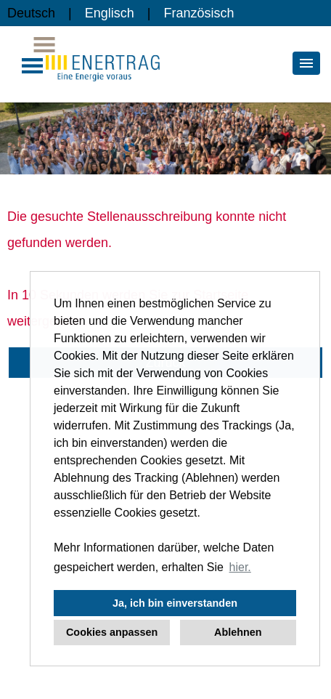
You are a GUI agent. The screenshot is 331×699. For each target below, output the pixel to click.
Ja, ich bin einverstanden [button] (175, 603)
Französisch (198, 13)
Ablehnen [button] (238, 632)
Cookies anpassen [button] (112, 632)
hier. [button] (240, 567)
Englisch (109, 13)
